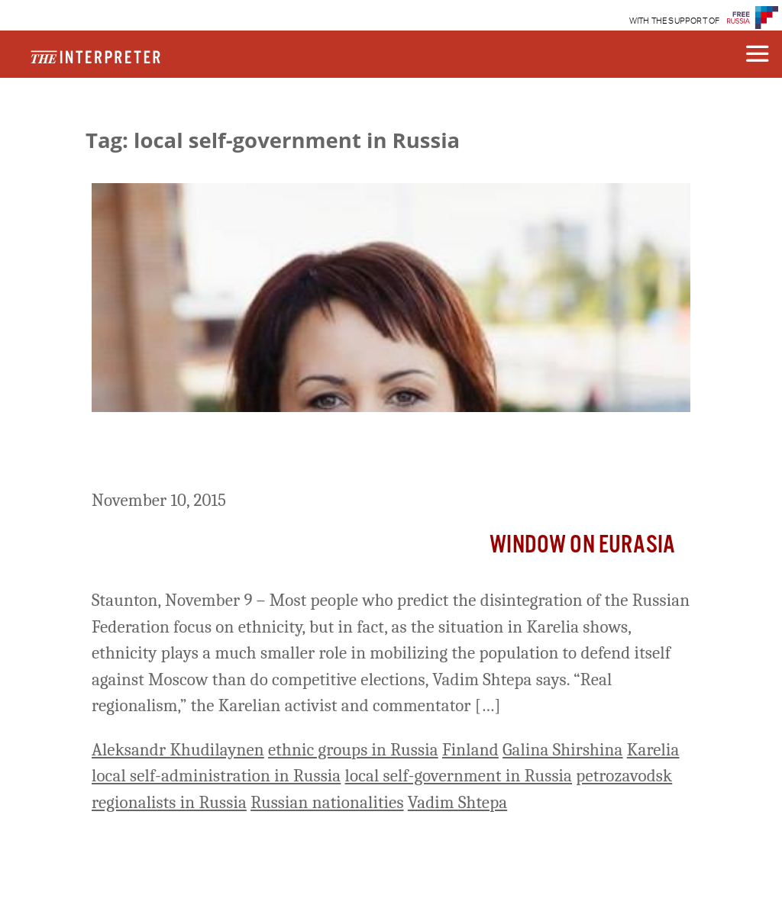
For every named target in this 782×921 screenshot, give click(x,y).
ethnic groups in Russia (353, 749)
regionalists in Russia (169, 802)
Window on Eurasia (582, 545)
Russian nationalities (326, 802)
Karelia (653, 749)
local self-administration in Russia (216, 775)
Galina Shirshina (562, 749)
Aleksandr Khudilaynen (178, 749)
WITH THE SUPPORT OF (674, 21)
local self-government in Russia (459, 775)
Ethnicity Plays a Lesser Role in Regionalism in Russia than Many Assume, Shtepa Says (376, 453)
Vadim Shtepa (457, 802)
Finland (470, 749)
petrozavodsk (624, 775)
